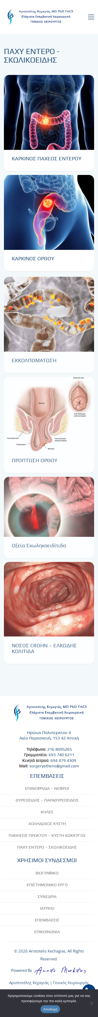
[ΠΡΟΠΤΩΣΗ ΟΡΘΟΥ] (49, 417)
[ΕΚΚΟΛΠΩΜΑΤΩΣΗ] (49, 317)
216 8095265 (59, 749)
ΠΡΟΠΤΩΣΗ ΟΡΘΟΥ (34, 464)
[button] (91, 17)
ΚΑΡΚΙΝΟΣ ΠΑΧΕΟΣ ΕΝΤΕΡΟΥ (47, 158)
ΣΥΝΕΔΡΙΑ (47, 896)
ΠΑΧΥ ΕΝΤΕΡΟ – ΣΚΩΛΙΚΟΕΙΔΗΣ (47, 847)
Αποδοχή (50, 1009)
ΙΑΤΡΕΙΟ (47, 908)
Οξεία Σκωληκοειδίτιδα (39, 549)
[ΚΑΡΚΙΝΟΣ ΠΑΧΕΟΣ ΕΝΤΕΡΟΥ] (49, 112)
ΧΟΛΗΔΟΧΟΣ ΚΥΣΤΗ (47, 823)
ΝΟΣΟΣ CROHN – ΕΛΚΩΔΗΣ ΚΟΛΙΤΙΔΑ (44, 652)
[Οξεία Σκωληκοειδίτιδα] (49, 510)
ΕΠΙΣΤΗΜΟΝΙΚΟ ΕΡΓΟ (47, 884)
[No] (91, 1003)
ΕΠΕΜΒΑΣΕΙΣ (47, 920)
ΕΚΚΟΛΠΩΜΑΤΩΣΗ (34, 364)
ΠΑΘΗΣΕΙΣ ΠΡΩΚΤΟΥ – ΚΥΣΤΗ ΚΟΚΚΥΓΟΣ (47, 835)
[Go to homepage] (39, 17)
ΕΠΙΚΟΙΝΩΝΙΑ (47, 931)
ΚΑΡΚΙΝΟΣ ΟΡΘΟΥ (33, 258)
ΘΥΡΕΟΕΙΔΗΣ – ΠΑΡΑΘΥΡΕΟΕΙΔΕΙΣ (47, 800)
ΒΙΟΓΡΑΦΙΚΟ (47, 873)
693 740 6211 (61, 754)
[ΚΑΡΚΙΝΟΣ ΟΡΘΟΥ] (49, 212)
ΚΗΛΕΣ (47, 811)
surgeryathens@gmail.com (54, 765)
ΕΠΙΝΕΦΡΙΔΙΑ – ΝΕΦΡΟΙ (47, 788)
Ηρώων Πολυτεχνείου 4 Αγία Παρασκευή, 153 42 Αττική (49, 735)
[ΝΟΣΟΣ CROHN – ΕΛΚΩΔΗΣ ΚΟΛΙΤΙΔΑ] (49, 603)
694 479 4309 (63, 760)
